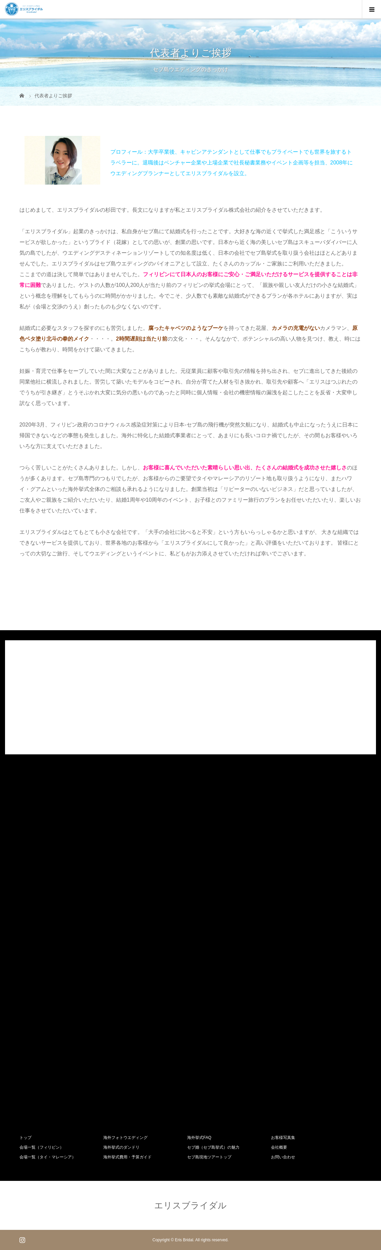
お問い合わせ (283, 1157)
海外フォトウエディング (125, 1137)
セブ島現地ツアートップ (209, 1157)
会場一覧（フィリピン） (41, 1147)
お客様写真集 (283, 1137)
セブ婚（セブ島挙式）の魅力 (213, 1147)
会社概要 (279, 1147)
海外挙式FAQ (199, 1137)
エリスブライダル (190, 1205)
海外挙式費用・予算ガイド (127, 1157)
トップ (25, 1137)
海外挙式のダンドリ (121, 1147)
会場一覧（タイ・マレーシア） (47, 1157)
